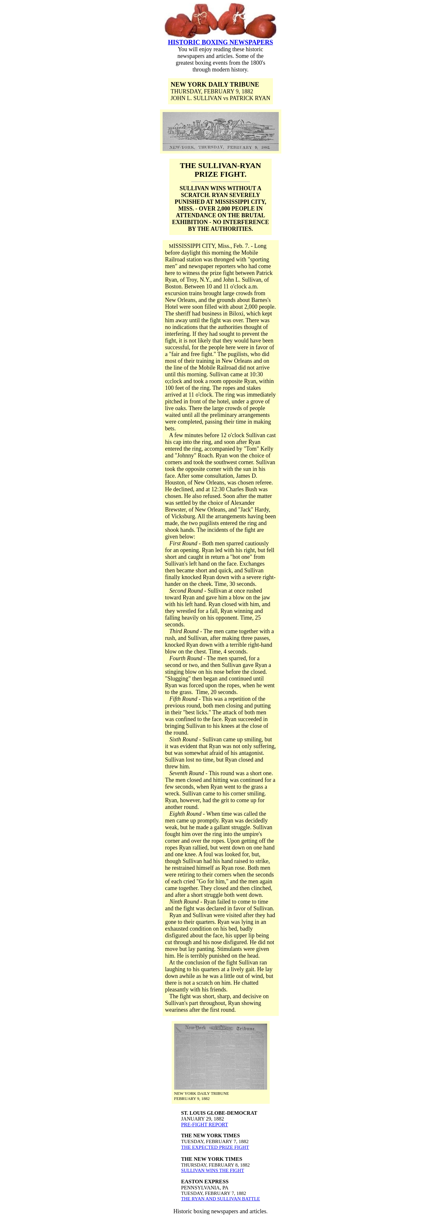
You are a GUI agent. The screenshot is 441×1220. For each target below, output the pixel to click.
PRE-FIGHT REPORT (204, 1124)
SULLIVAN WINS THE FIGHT (212, 1170)
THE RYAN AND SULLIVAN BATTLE (220, 1198)
